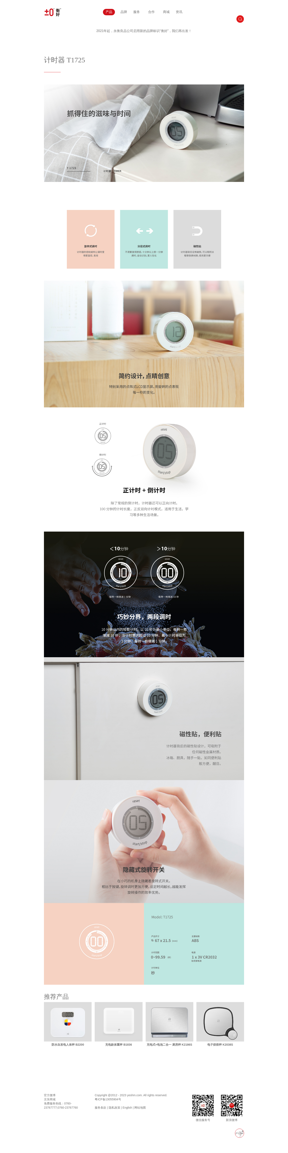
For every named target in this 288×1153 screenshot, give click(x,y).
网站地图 (140, 1107)
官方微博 (49, 1095)
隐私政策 (114, 1107)
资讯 (179, 12)
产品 (109, 12)
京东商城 (49, 1099)
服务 (136, 12)
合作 (151, 12)
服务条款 (100, 1107)
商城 (166, 12)
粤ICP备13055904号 (108, 1099)
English (127, 1107)
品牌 (123, 12)
